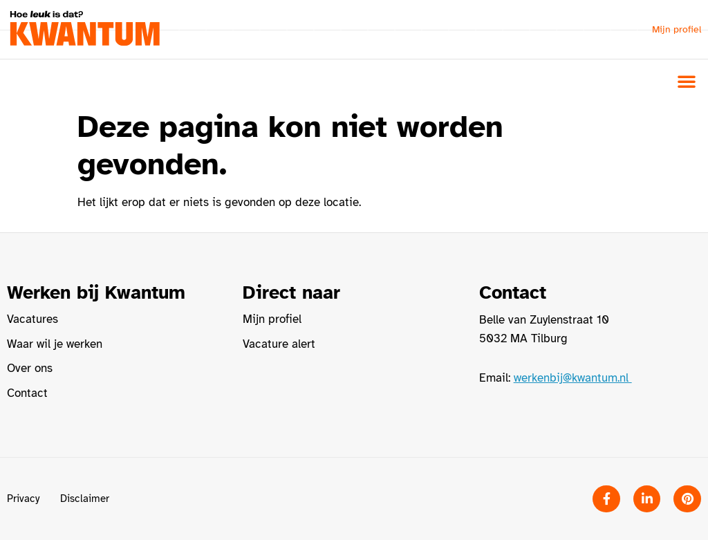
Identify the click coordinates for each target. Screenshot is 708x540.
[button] (686, 80)
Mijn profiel (676, 29)
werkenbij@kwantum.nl (573, 378)
